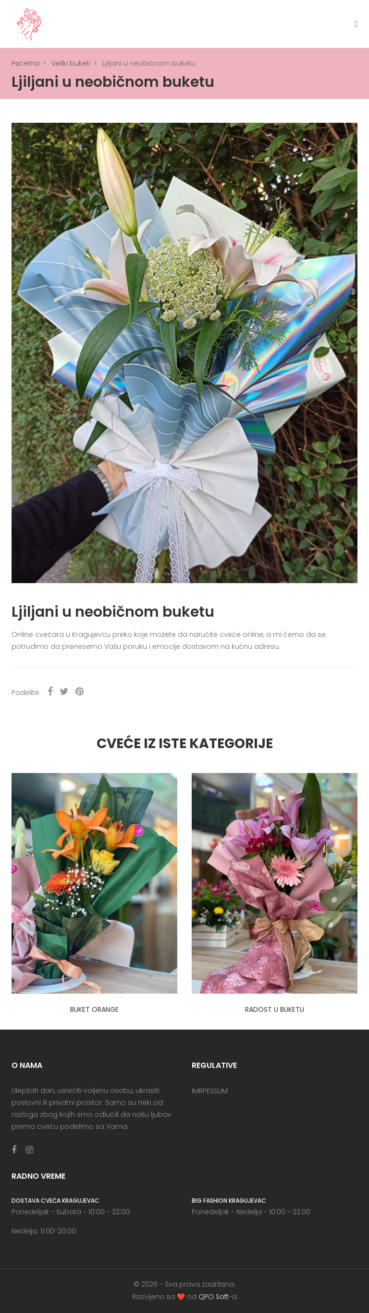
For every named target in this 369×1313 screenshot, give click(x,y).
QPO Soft (213, 1296)
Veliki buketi (70, 63)
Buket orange (94, 1009)
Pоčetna (25, 63)
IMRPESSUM (210, 1091)
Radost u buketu (274, 1009)
